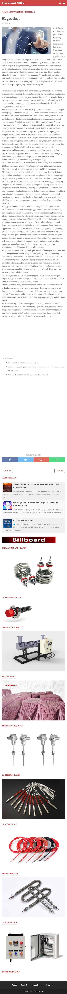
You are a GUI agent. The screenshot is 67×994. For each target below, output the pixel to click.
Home (5, 12)
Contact (24, 985)
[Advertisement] (33, 337)
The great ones (13, 2)
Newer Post (7, 471)
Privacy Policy (36, 985)
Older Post (59, 471)
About (14, 985)
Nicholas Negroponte (20, 374)
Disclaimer (50, 985)
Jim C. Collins (48, 367)
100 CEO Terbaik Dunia (23, 520)
